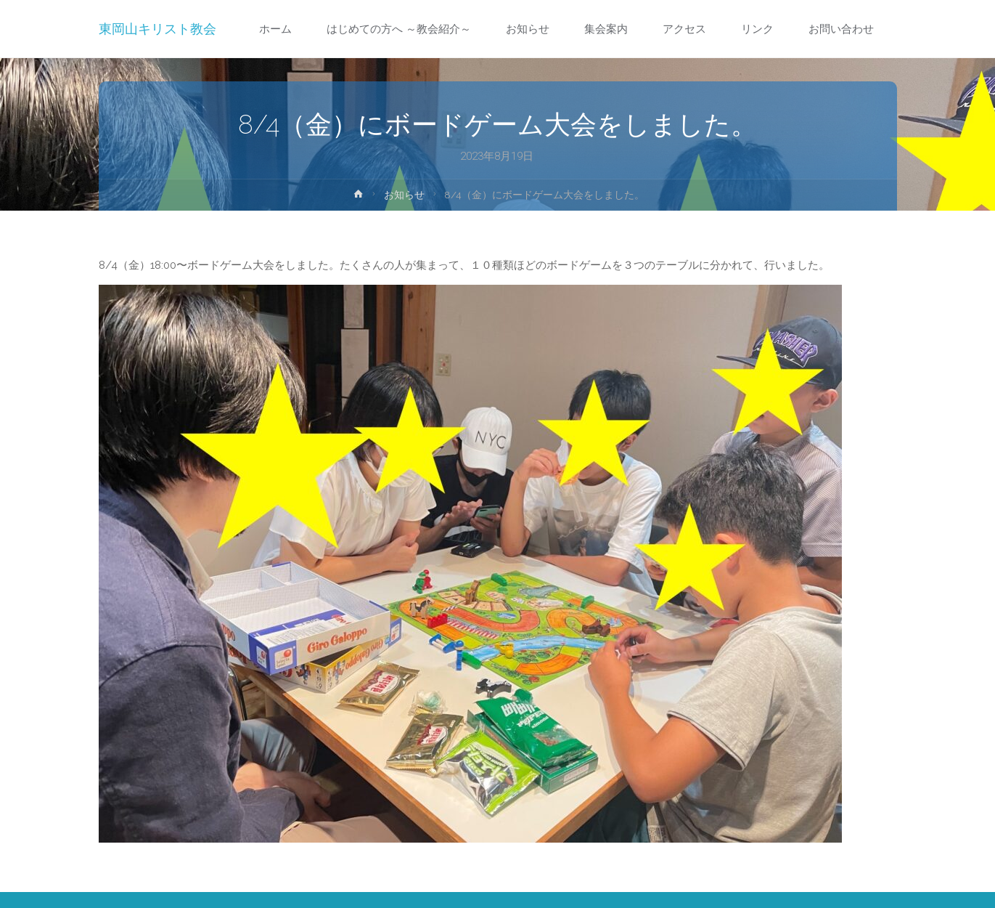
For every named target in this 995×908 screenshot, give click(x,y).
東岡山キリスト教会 (157, 28)
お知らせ (404, 194)
